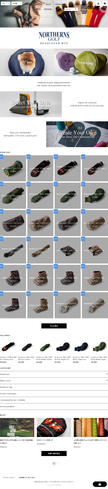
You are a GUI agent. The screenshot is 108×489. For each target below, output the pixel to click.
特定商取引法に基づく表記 (27, 477)
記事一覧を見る (54, 453)
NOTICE (48, 9)
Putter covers (5, 381)
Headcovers (4, 374)
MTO (38, 9)
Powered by (54, 485)
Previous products (7, 407)
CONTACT (73, 4)
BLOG (48, 4)
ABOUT (38, 4)
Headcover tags (6, 387)
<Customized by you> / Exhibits (12, 400)
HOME (29, 4)
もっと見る (54, 326)
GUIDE (85, 4)
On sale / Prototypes (8, 394)
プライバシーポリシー (9, 477)
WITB (58, 9)
